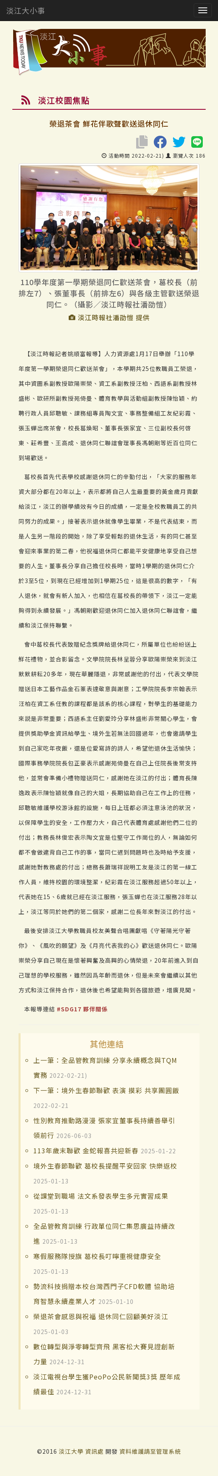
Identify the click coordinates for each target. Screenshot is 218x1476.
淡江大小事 (25, 10)
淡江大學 (72, 1451)
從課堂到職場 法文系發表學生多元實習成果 (100, 1196)
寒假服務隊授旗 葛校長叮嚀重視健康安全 (97, 1256)
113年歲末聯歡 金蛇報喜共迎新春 (86, 1150)
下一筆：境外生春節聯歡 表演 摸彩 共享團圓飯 (106, 1090)
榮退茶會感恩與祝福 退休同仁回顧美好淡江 (100, 1316)
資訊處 (94, 1451)
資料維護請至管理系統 (150, 1451)
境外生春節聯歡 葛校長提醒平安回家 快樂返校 (105, 1166)
